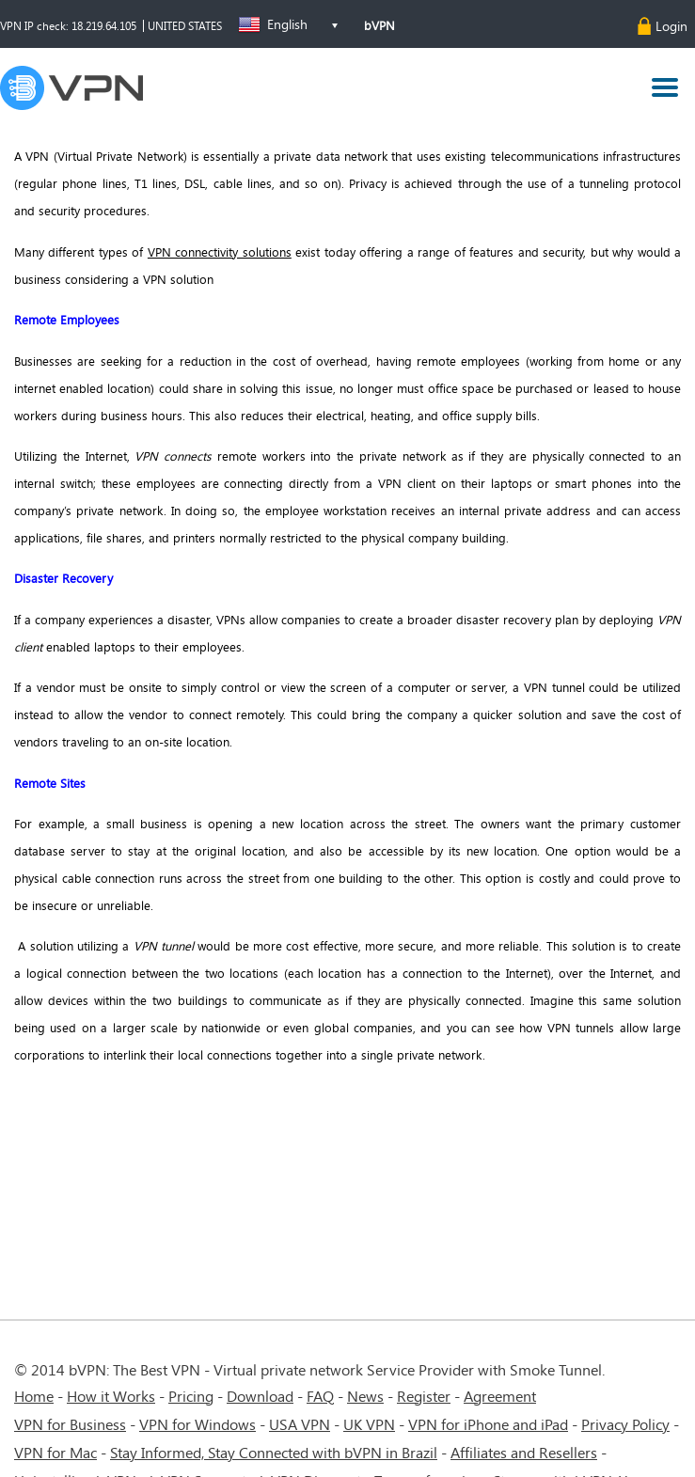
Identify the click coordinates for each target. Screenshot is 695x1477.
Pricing (190, 1396)
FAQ (320, 1396)
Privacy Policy (625, 1424)
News (365, 1396)
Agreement (500, 1396)
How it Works (111, 1396)
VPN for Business (70, 1424)
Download (260, 1396)
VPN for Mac (55, 1452)
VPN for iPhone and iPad (488, 1424)
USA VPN (299, 1424)
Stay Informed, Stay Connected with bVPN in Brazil (273, 1452)
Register (423, 1396)
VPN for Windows (197, 1424)
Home (34, 1396)
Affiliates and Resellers (523, 1452)
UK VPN (369, 1424)
